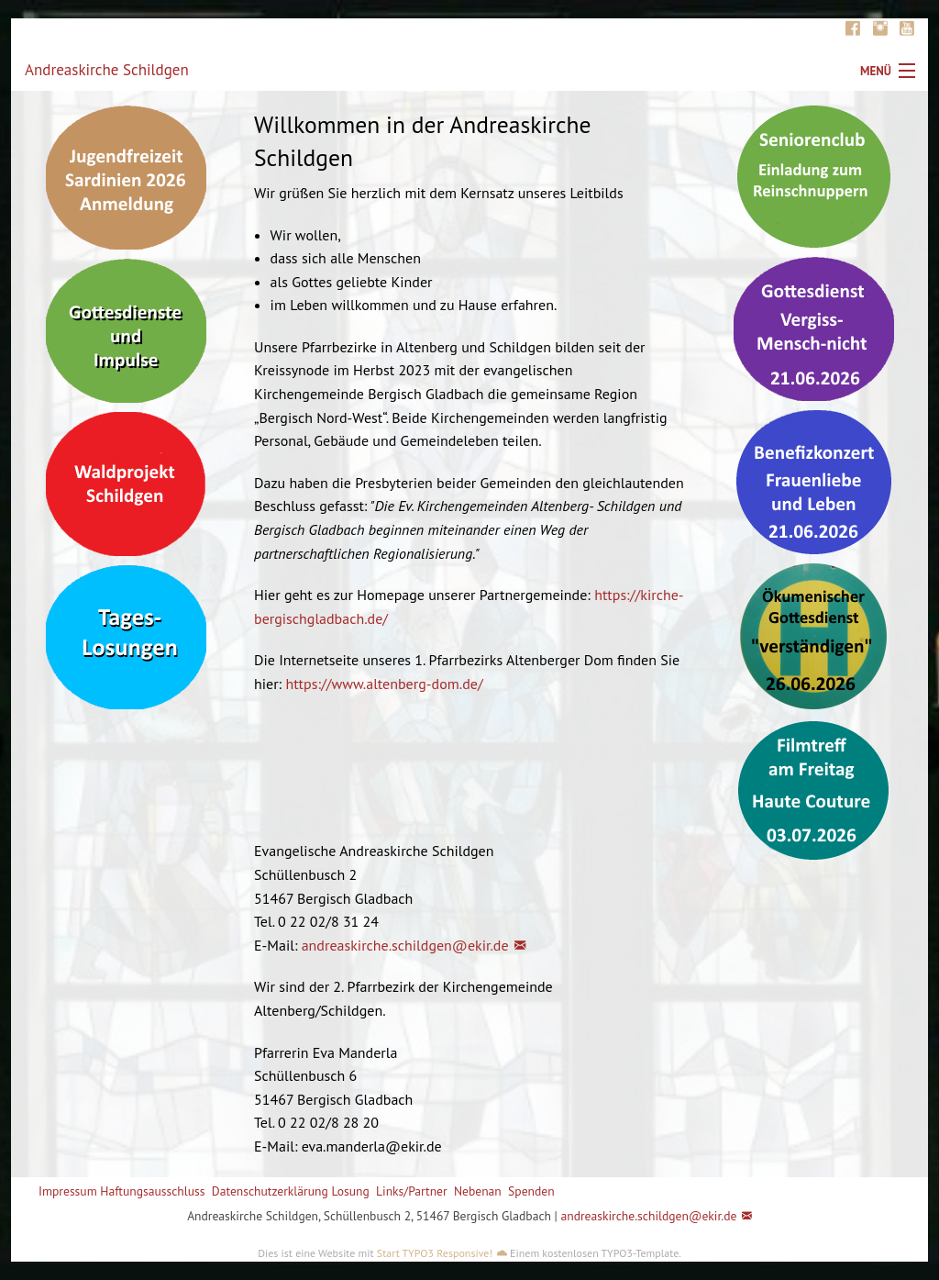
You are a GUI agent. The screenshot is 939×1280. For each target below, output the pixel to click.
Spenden (531, 1191)
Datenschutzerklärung (270, 1191)
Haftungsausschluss (152, 1191)
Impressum (68, 1191)
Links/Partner (411, 1191)
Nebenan (478, 1191)
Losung (350, 1191)
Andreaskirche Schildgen (107, 70)
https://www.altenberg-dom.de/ (383, 683)
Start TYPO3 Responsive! (434, 1253)
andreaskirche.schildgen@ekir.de (405, 945)
